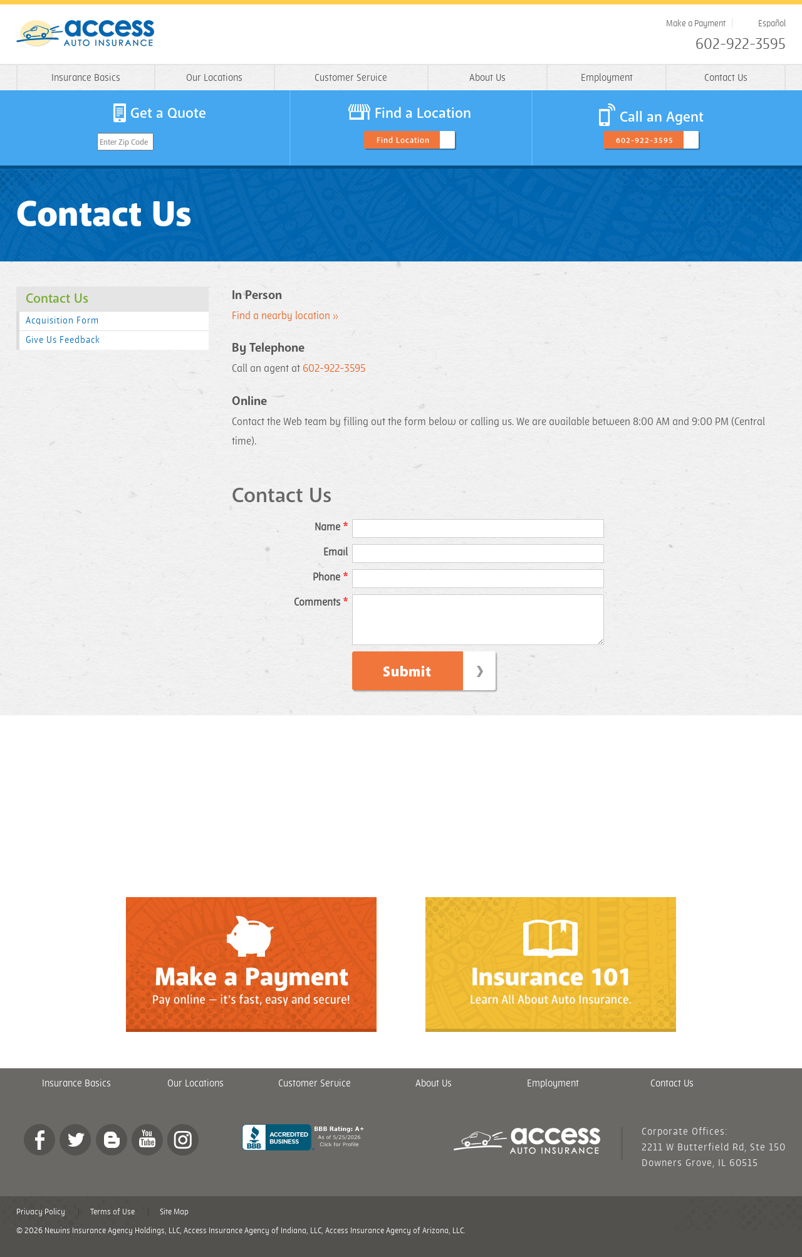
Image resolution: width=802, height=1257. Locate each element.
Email (335, 552)
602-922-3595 (740, 44)
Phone (330, 577)
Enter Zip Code (124, 142)
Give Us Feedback (63, 340)
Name (331, 527)
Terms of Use (112, 1221)
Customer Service (351, 78)
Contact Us (725, 78)
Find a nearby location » (285, 316)
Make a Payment (696, 23)
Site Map (174, 1221)
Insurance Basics (85, 78)
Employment (607, 78)
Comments (321, 602)
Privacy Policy (40, 1221)
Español (772, 23)
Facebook (39, 1149)
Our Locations (214, 78)
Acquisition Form (62, 320)
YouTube (147, 1149)
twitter (75, 1149)
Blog (111, 1149)
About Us (487, 78)
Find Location (403, 140)
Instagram (183, 1149)
